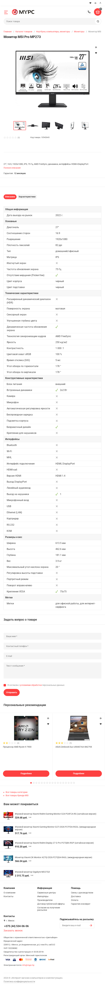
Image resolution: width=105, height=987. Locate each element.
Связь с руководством (82, 892)
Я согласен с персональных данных (35, 685)
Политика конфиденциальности (19, 981)
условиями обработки (31, 685)
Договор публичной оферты (51, 904)
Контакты (8, 896)
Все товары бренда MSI (17, 795)
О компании (9, 892)
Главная (8, 31)
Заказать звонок (13, 930)
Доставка (76, 896)
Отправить (11, 692)
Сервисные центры (46, 892)
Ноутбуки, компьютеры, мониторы (53, 31)
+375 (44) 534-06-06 (89, 12)
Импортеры (42, 896)
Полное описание (12, 168)
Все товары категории (16, 792)
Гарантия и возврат (80, 904)
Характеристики (27, 196)
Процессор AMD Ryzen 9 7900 (17, 747)
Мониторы (79, 31)
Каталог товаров (24, 31)
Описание (10, 196)
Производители (44, 900)
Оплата (74, 900)
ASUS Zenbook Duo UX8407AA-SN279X (73, 747)
